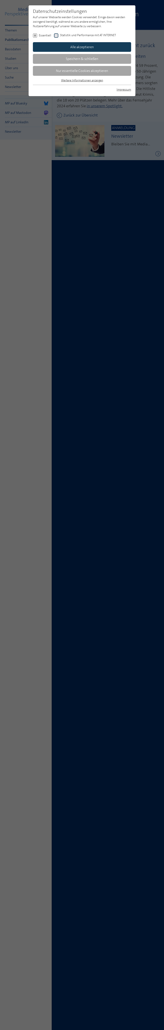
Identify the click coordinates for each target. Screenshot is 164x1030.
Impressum (124, 89)
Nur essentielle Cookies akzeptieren (82, 71)
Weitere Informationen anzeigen (82, 80)
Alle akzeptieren (82, 47)
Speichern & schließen (82, 59)
